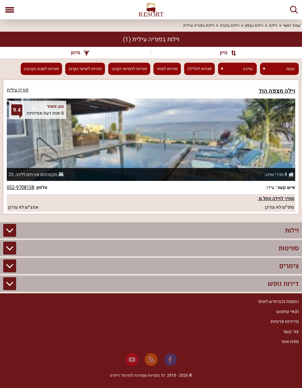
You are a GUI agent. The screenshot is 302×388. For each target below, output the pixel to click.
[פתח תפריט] (9, 9)
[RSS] (151, 359)
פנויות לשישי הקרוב (85, 69)
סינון (80, 52)
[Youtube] (131, 359)
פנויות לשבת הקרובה (41, 69)
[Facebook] (170, 359)
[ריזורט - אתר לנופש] (151, 9)
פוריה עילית (17, 90)
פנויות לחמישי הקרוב (129, 69)
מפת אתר (290, 341)
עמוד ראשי (291, 25)
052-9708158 (20, 187)
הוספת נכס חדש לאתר (278, 301)
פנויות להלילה (199, 69)
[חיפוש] (294, 10)
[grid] (151, 147)
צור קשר (291, 331)
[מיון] (225, 52)
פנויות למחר (167, 69)
